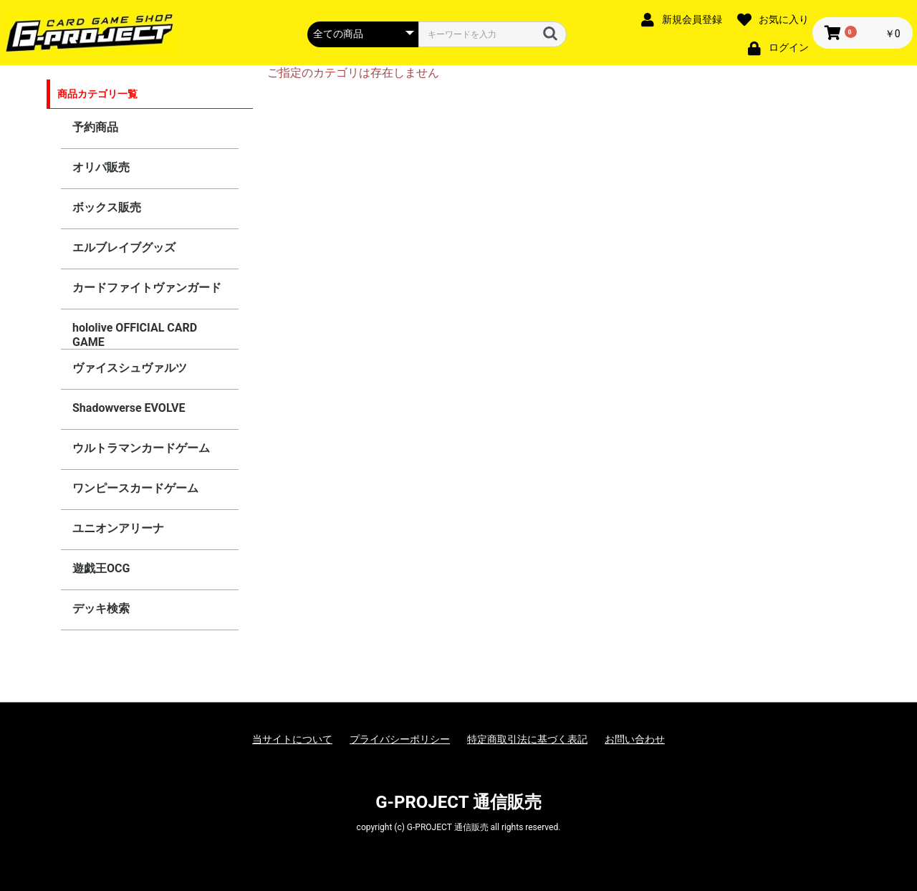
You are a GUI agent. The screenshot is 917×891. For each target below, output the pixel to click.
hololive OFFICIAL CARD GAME (134, 335)
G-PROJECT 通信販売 (458, 802)
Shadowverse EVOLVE (128, 408)
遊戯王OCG (101, 568)
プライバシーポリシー (400, 739)
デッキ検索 (101, 608)
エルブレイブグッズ (124, 247)
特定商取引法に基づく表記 (527, 739)
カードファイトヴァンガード (146, 287)
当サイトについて (292, 739)
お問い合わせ (635, 739)
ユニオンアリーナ (118, 528)
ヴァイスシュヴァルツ (129, 368)
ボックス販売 (106, 207)
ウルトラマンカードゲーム (141, 448)
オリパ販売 (101, 167)
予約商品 (95, 127)
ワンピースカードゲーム (135, 488)
